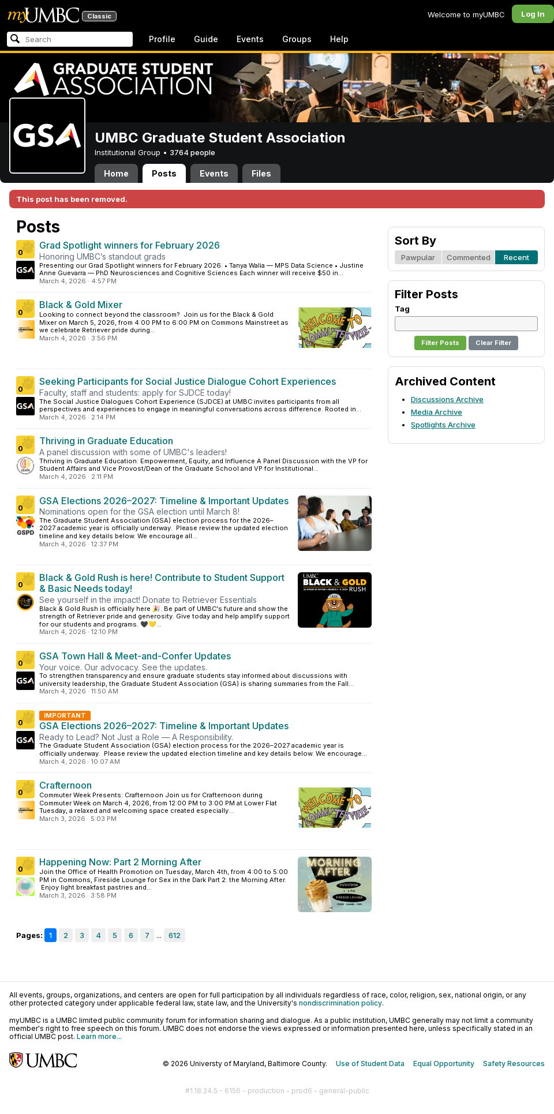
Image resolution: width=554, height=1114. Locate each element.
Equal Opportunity (443, 1063)
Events (250, 39)
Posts (164, 173)
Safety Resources (514, 1063)
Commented (469, 257)
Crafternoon (65, 785)
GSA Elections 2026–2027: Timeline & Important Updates (164, 501)
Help (339, 39)
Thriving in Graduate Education (106, 441)
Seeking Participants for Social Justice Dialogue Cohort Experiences (187, 381)
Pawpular (418, 257)
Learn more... (99, 1036)
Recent (516, 257)
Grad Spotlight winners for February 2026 (129, 245)
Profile (162, 39)
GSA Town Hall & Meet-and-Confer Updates (135, 656)
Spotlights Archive (443, 424)
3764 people (192, 152)
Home (116, 173)
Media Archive (436, 412)
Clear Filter (493, 343)
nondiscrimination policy (340, 1003)
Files (261, 173)
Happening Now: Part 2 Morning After (120, 862)
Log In (533, 13)
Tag (402, 308)
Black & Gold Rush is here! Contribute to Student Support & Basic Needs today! (162, 583)
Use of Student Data (370, 1063)
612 (175, 935)
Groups (297, 39)
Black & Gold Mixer (80, 304)
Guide (206, 39)
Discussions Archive (447, 399)
